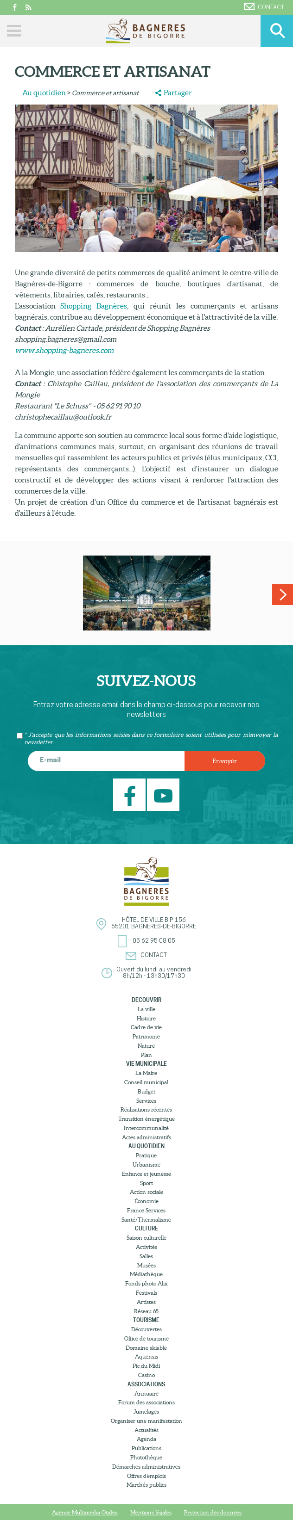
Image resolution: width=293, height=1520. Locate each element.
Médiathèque (146, 1274)
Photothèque (146, 1457)
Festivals (146, 1293)
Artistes (146, 1302)
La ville (146, 1009)
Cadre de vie (146, 1027)
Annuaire (146, 1393)
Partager (178, 92)
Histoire (146, 1018)
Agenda (146, 1439)
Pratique (146, 1155)
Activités (146, 1247)
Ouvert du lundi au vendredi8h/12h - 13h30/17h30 (153, 973)
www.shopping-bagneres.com (64, 350)
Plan (146, 1055)
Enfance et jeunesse (146, 1174)
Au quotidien (44, 92)
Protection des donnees (213, 1512)
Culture (146, 1228)
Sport (146, 1183)
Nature (146, 1046)
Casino (146, 1375)
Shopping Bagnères (93, 306)
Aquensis (146, 1356)
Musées (146, 1265)
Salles (146, 1256)
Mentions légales (151, 1512)
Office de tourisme (146, 1338)
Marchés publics (146, 1485)
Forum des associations (146, 1402)
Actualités (146, 1430)
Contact (264, 7)
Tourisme (146, 1319)
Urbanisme (146, 1165)
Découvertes (146, 1329)
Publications (146, 1448)
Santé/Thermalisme (146, 1220)
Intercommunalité (146, 1128)
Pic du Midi (146, 1366)
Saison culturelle (146, 1238)
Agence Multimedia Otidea (85, 1512)
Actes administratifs (146, 1137)
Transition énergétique (146, 1119)
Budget (146, 1091)
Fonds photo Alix (146, 1283)
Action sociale (146, 1192)
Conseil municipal (146, 1082)
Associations (146, 1384)
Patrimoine (146, 1036)
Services (146, 1101)
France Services (146, 1210)
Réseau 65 (146, 1311)
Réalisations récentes (146, 1109)
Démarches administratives (146, 1467)
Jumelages (146, 1412)
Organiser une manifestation (146, 1421)
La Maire (146, 1073)
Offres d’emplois (146, 1476)
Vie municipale (146, 1063)
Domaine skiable (146, 1348)
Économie (146, 1201)
